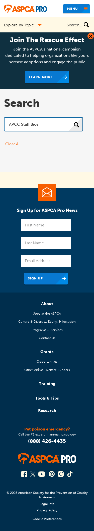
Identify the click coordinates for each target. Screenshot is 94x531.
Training (47, 383)
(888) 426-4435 (47, 441)
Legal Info (47, 504)
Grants (47, 351)
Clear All (13, 143)
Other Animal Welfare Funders (47, 370)
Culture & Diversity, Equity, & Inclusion (47, 321)
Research (47, 410)
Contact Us (47, 338)
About (47, 303)
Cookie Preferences (47, 519)
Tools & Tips (47, 398)
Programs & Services (47, 330)
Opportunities (47, 361)
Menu (72, 9)
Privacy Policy (47, 510)
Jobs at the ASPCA (47, 313)
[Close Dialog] (90, 36)
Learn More (41, 77)
